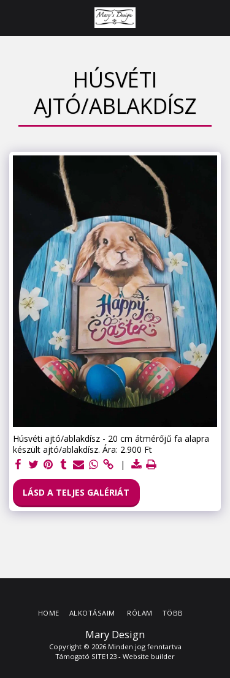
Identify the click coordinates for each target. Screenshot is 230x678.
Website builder (149, 656)
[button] (13, 17)
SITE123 (104, 656)
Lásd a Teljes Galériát (76, 492)
